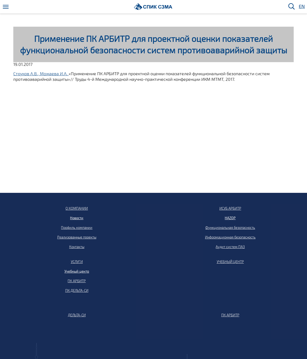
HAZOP (230, 218)
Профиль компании (76, 227)
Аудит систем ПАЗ (230, 247)
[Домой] (153, 6)
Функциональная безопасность (230, 227)
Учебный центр (76, 271)
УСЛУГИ (77, 262)
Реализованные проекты (76, 237)
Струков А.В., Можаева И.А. (41, 73)
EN (301, 6)
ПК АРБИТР (77, 281)
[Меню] (6, 7)
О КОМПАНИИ (77, 208)
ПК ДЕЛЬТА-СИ (76, 290)
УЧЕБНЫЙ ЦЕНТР (230, 262)
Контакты (76, 247)
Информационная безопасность (230, 237)
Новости (76, 218)
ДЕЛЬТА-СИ (77, 315)
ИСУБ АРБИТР (230, 208)
